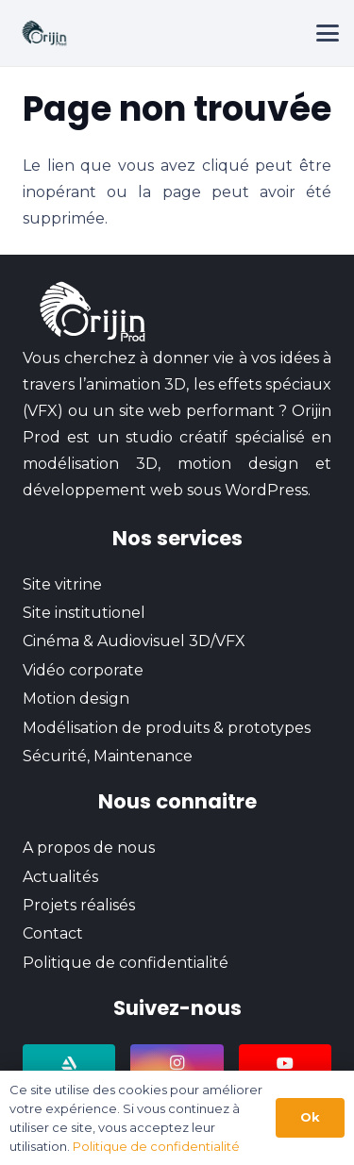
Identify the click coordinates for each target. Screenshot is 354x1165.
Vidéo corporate (83, 670)
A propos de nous (89, 848)
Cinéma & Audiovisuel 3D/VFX (134, 641)
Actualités (60, 877)
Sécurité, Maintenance (108, 756)
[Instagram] (176, 1063)
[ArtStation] (69, 1063)
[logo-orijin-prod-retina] (44, 33)
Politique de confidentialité (125, 963)
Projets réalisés (79, 905)
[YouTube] (285, 1063)
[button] (327, 33)
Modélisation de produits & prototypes (167, 728)
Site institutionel (84, 613)
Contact (53, 933)
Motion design (76, 698)
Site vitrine (62, 584)
